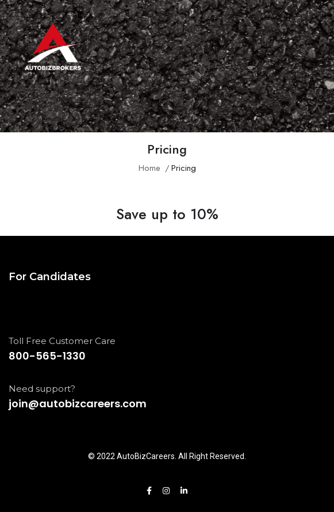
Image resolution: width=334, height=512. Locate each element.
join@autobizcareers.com (78, 403)
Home (149, 168)
